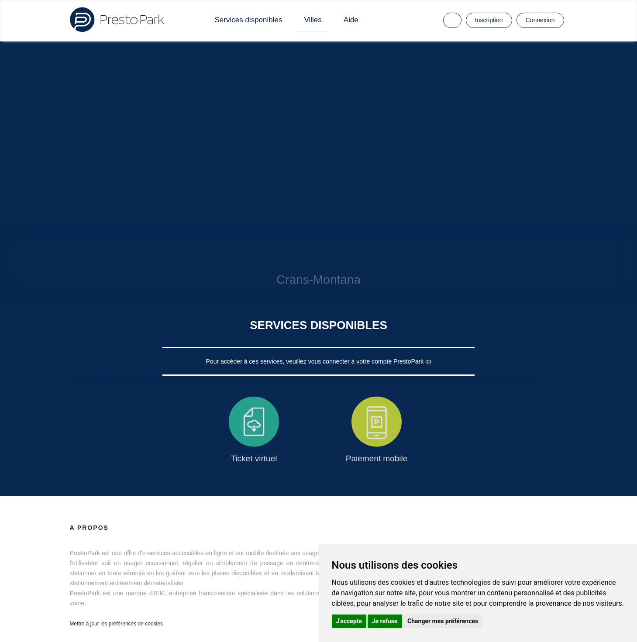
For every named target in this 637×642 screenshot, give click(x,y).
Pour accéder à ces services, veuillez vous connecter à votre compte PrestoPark (316, 361)
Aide (351, 20)
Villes (312, 20)
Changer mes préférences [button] (442, 621)
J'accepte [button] (349, 621)
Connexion (540, 20)
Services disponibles (248, 20)
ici (428, 361)
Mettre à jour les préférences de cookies (116, 624)
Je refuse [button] (385, 621)
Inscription (489, 20)
